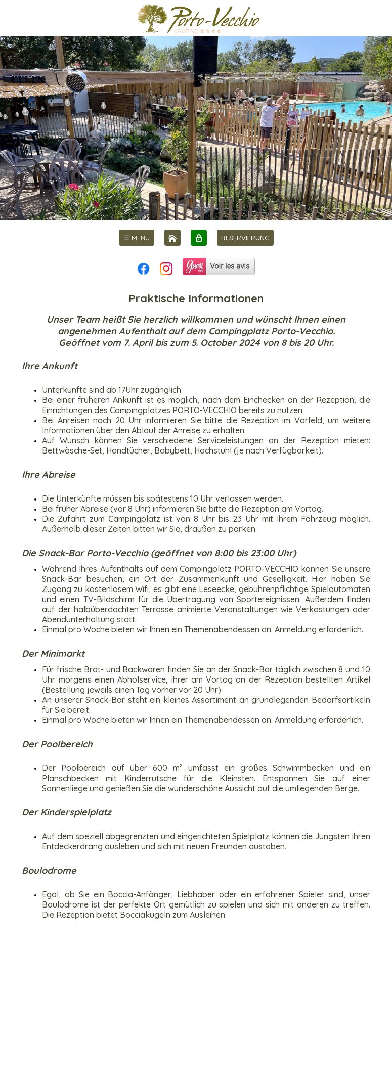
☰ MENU (136, 238)
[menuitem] (136, 237)
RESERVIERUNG (245, 238)
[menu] (136, 237)
